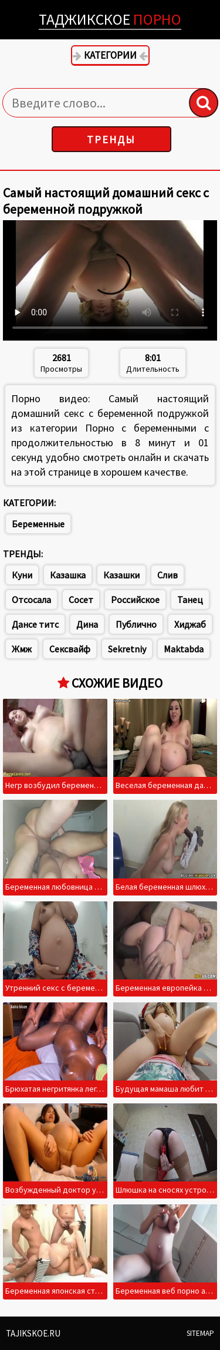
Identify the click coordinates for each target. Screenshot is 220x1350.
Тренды (111, 139)
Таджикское (110, 19)
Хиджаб (190, 624)
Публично (136, 624)
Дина (87, 624)
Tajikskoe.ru (33, 1333)
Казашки (121, 575)
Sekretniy (127, 649)
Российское (135, 599)
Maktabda (184, 649)
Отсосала (31, 599)
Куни (22, 575)
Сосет (81, 599)
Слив (167, 575)
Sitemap (200, 1333)
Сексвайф (69, 649)
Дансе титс (35, 624)
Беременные (38, 524)
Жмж (22, 649)
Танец (190, 599)
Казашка (68, 575)
